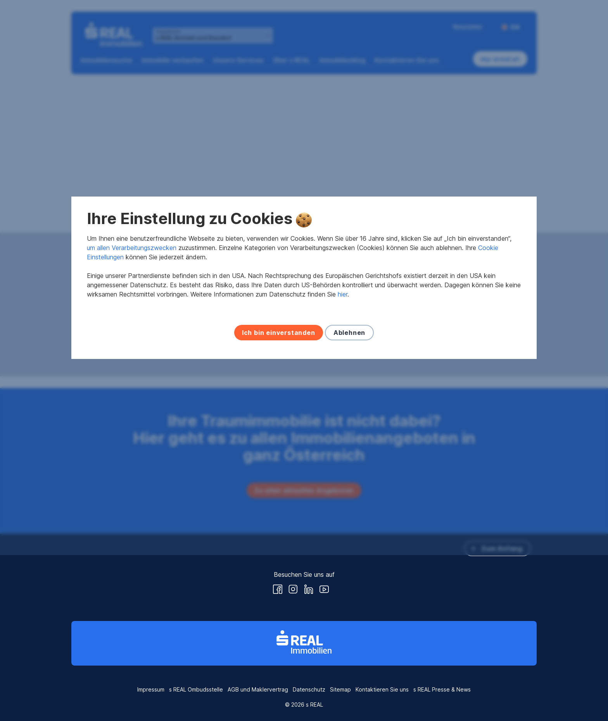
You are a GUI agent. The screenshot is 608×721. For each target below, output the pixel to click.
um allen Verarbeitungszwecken (131, 331)
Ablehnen (349, 415)
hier (342, 377)
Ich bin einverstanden (278, 415)
